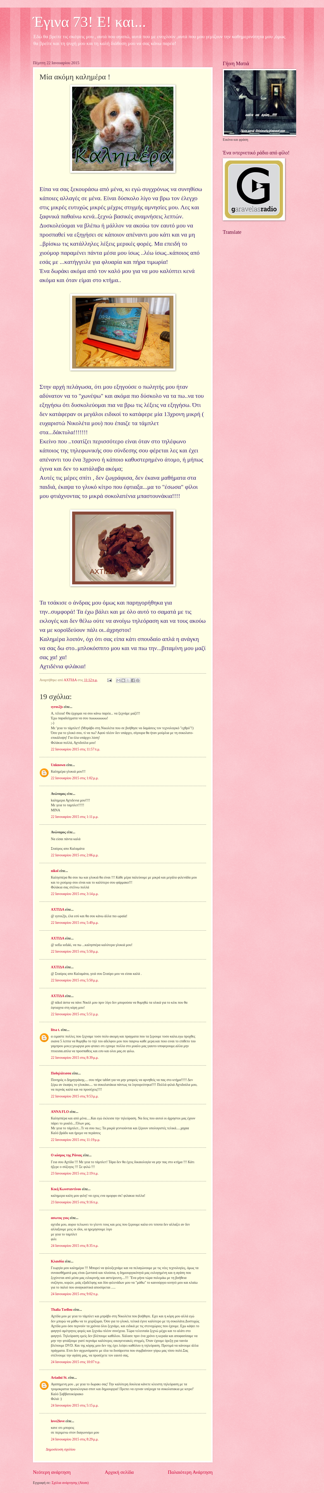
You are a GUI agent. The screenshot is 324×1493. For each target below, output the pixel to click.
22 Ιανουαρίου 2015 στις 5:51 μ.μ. (75, 1014)
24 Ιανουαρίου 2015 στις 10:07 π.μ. (75, 1362)
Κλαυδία (57, 1261)
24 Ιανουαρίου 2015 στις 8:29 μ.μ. (75, 1439)
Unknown (58, 765)
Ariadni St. (59, 1378)
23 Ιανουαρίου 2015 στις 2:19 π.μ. (74, 1173)
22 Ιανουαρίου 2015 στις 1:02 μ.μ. (75, 778)
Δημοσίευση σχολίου (60, 1449)
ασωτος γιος (60, 1218)
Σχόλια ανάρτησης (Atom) (70, 1483)
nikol (54, 871)
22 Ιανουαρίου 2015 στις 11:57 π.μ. (75, 749)
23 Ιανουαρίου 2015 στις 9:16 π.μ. (74, 1202)
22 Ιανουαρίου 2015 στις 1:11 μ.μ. (74, 817)
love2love (58, 1421)
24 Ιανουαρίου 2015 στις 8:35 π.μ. (74, 1246)
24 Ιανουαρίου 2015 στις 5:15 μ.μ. (75, 1405)
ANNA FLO (60, 1112)
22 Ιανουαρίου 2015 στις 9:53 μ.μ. (75, 1096)
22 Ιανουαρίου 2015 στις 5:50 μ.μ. (75, 951)
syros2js (57, 707)
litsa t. (55, 1030)
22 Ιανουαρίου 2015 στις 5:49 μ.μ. (75, 923)
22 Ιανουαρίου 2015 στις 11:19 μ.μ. (75, 1140)
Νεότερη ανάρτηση (52, 1472)
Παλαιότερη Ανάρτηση (190, 1472)
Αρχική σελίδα (119, 1472)
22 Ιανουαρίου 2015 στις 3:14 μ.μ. (75, 894)
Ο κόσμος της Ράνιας (66, 1155)
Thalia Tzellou (61, 1310)
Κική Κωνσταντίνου (66, 1189)
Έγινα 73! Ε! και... (89, 21)
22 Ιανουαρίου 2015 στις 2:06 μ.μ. (75, 855)
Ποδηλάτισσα (61, 1073)
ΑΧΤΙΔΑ (57, 909)
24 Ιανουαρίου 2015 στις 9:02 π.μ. (74, 1294)
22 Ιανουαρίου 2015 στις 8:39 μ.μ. (75, 1058)
